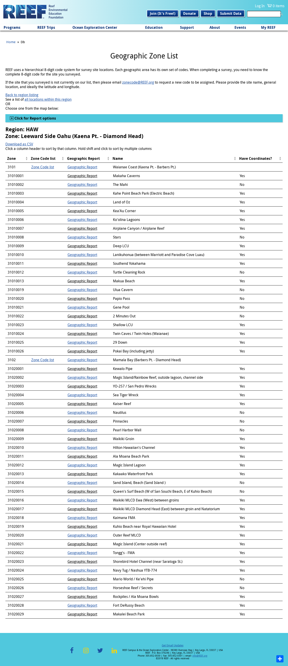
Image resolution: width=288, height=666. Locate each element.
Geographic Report (82, 167)
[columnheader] (17, 158)
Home (11, 42)
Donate (189, 13)
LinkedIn (114, 653)
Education (154, 27)
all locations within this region (48, 99)
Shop (208, 13)
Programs (12, 27)
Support (187, 27)
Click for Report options (35, 118)
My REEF (268, 27)
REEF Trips (46, 27)
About (214, 27)
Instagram (86, 653)
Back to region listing (21, 94)
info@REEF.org (199, 655)
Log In (260, 5)
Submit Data (230, 13)
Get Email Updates (172, 645)
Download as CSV (19, 144)
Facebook (72, 653)
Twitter (100, 653)
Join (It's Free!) (162, 13)
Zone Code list (42, 167)
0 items (278, 5)
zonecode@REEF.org (138, 82)
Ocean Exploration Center (94, 27)
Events (240, 27)
